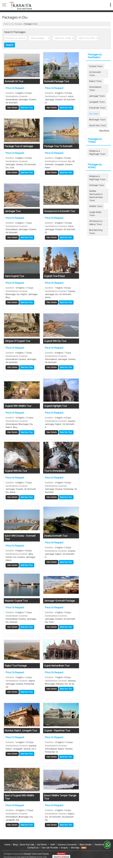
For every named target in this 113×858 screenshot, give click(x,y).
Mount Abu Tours (97, 125)
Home (6, 24)
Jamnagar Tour (13, 211)
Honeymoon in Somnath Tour (59, 211)
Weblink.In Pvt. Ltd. (38, 855)
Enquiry (64, 845)
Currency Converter (67, 842)
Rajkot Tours (95, 81)
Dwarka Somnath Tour (55, 535)
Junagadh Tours (97, 101)
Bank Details (86, 842)
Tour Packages (16, 24)
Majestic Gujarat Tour (16, 600)
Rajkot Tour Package (16, 665)
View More (104, 130)
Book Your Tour (27, 107)
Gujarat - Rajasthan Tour (57, 730)
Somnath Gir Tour (14, 81)
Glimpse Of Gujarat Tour (17, 341)
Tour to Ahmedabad (54, 470)
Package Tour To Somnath (58, 146)
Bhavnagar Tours (97, 119)
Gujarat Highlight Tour (55, 406)
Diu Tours (93, 113)
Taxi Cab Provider (49, 845)
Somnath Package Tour (56, 81)
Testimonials (100, 842)
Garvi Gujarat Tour (14, 276)
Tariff (52, 842)
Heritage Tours (96, 185)
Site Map (75, 845)
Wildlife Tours (95, 206)
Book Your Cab (27, 842)
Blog (15, 842)
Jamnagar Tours (97, 96)
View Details (12, 107)
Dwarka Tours (96, 66)
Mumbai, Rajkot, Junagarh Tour (21, 730)
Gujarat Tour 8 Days (54, 276)
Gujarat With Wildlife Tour (18, 406)
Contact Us (32, 845)
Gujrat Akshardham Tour (57, 665)
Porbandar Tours (97, 107)
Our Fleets (42, 842)
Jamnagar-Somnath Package (59, 600)
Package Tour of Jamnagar (19, 146)
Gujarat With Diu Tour (55, 341)
